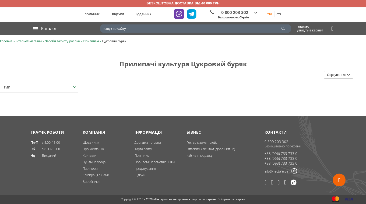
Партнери (90, 168)
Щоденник (91, 142)
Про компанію (93, 149)
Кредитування (145, 168)
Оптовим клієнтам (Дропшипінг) (211, 149)
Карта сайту (143, 149)
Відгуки (139, 175)
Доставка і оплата (147, 142)
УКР (270, 14)
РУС (279, 14)
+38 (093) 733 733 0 (280, 163)
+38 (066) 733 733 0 (280, 158)
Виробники (91, 181)
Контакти (89, 155)
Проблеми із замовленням (154, 162)
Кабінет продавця (200, 155)
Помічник (141, 155)
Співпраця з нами (96, 175)
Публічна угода (94, 162)
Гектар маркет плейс (202, 142)
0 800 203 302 (276, 141)
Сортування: (338, 75)
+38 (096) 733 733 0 (280, 153)
